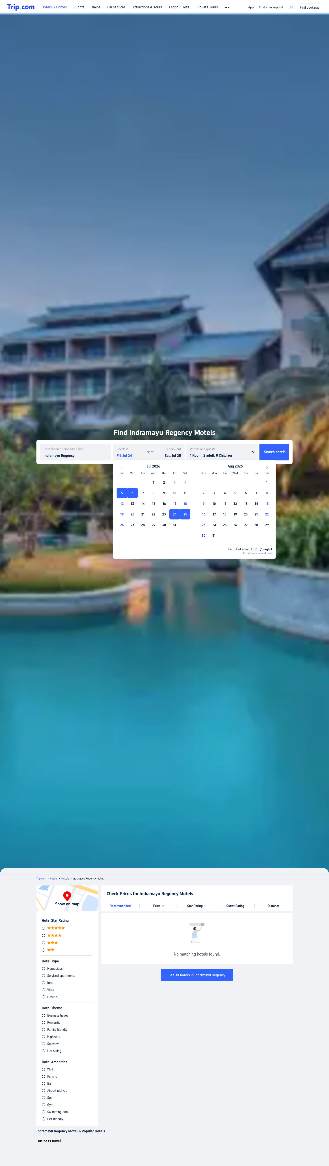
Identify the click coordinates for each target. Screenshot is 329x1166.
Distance (274, 906)
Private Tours (207, 7)
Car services (116, 7)
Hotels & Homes (54, 7)
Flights (79, 7)
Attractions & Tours (147, 7)
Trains (95, 7)
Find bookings (309, 7)
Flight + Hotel (179, 7)
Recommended (120, 906)
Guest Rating (235, 906)
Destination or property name (63, 449)
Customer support (271, 7)
